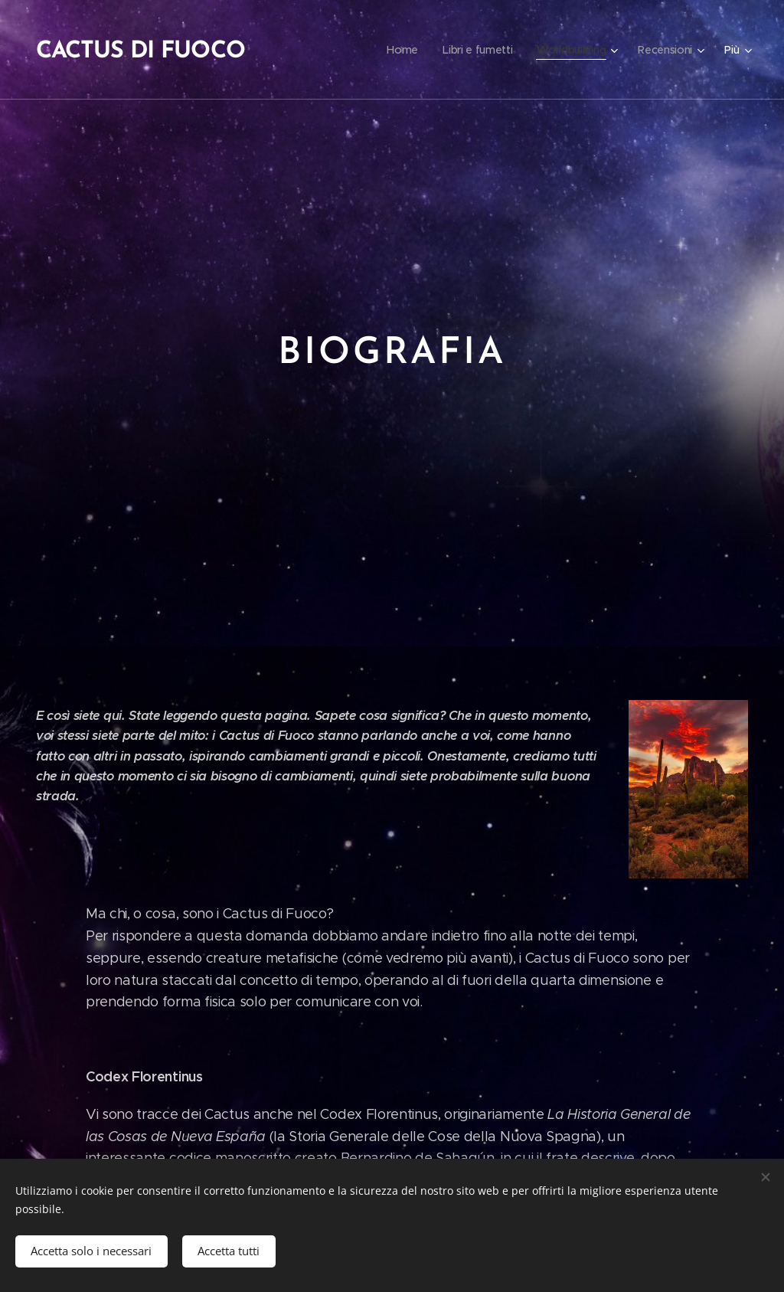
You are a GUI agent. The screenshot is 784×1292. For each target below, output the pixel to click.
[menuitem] (399, 50)
